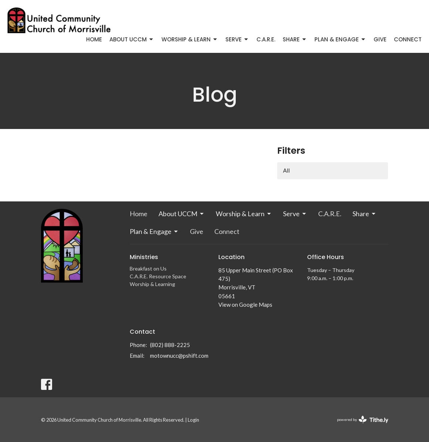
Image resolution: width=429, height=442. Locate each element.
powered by (362, 420)
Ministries (144, 257)
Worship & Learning (152, 284)
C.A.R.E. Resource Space (158, 276)
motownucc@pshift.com (179, 355)
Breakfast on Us (148, 268)
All (286, 170)
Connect (408, 39)
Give (380, 39)
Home (94, 39)
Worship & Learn (189, 39)
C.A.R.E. (265, 39)
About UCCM (131, 39)
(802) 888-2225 (170, 344)
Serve (237, 39)
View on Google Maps (245, 304)
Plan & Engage (340, 39)
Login (193, 420)
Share (295, 39)
